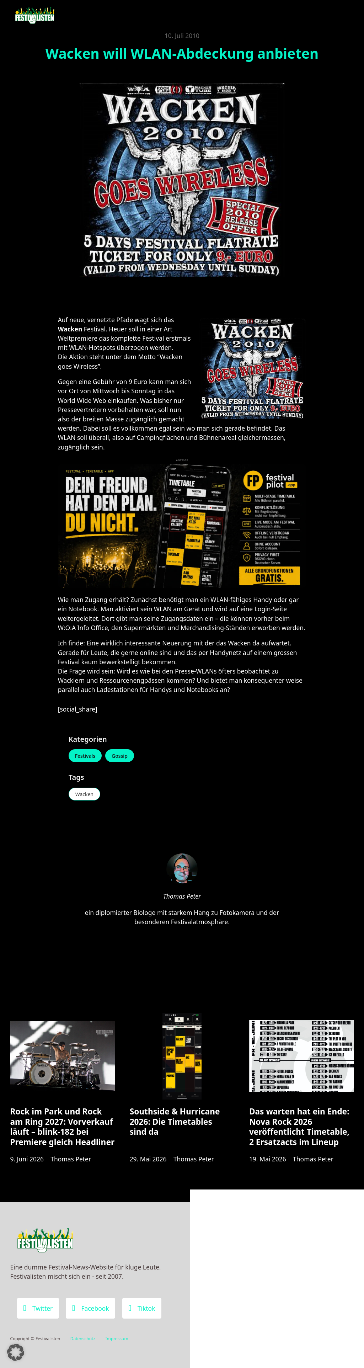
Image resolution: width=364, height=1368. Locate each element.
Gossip (120, 755)
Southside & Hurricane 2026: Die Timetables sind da (175, 1122)
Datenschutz (82, 1339)
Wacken (84, 794)
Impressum (116, 1339)
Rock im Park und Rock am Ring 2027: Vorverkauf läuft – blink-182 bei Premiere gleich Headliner (62, 1127)
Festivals (85, 755)
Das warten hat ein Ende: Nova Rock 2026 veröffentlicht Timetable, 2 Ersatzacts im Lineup (299, 1127)
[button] (15, 1352)
